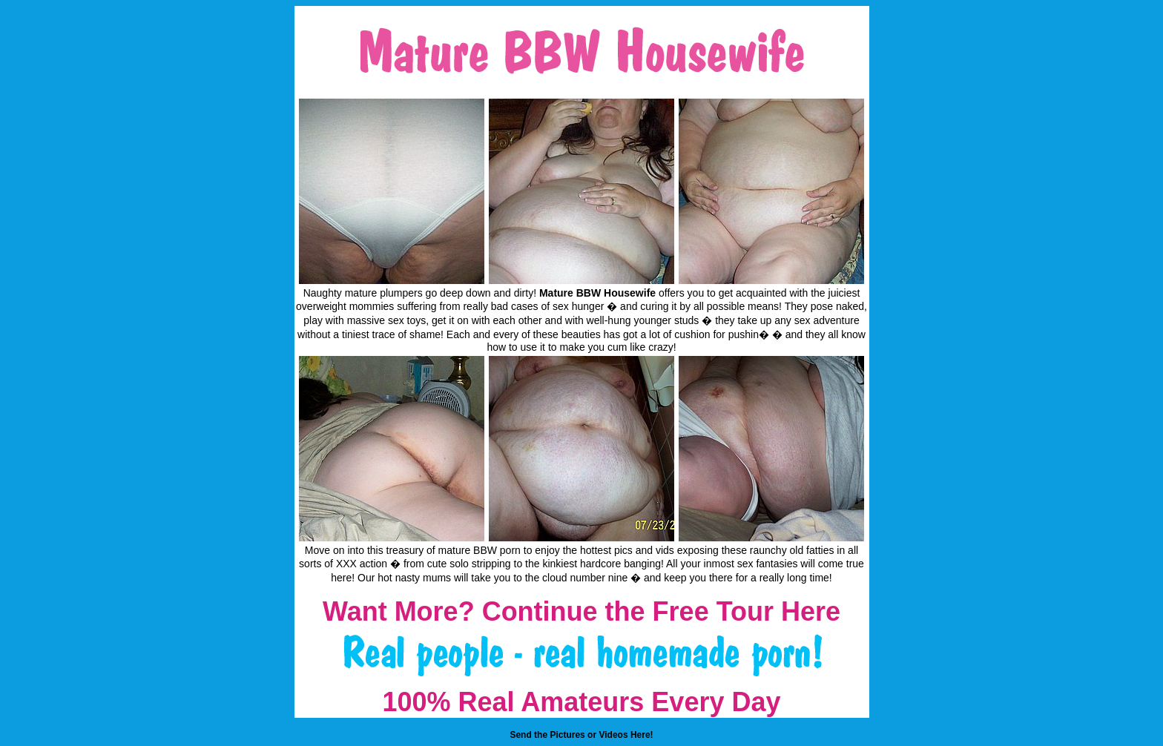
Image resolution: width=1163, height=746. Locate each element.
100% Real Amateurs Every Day (582, 702)
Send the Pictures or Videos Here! (581, 735)
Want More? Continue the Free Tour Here (581, 611)
